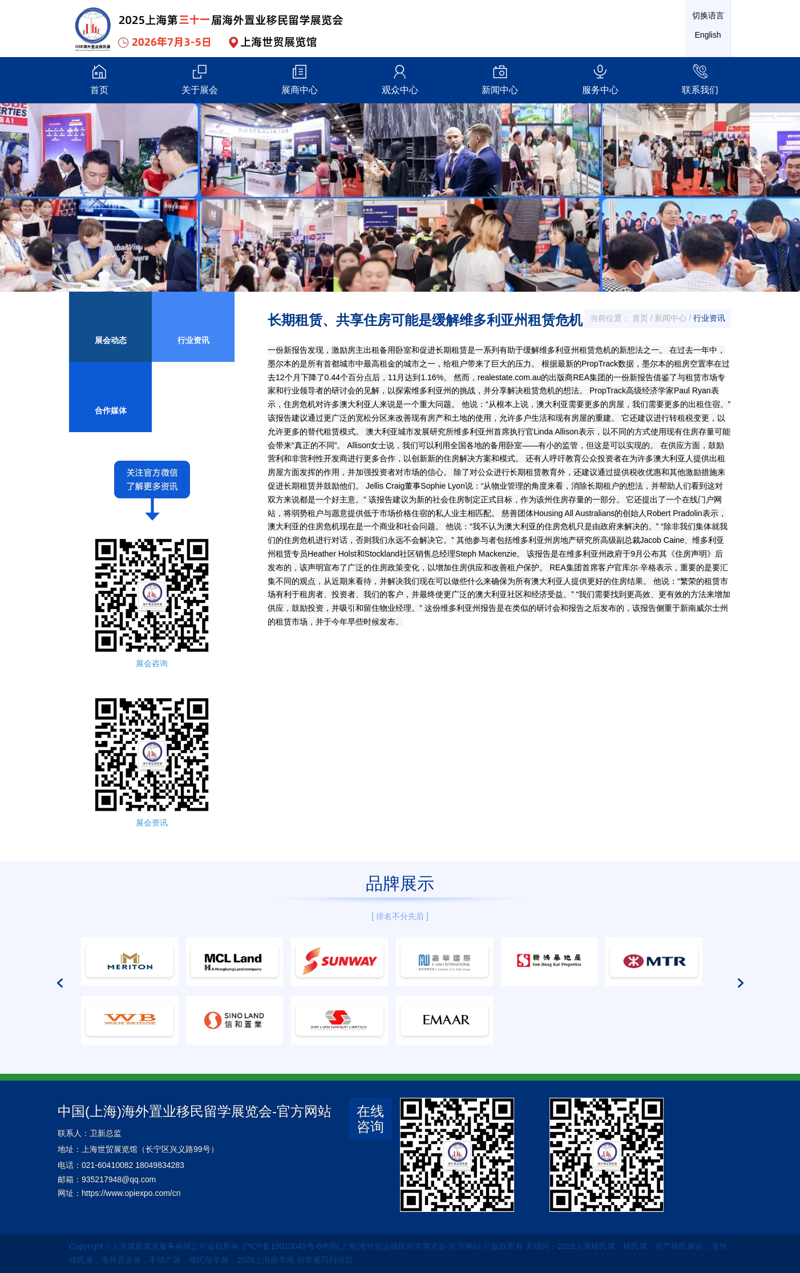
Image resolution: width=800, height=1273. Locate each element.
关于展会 (200, 79)
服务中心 (600, 79)
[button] (59, 927)
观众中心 (400, 79)
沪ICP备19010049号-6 (281, 1246)
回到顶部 (337, 1259)
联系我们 (700, 79)
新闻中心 (500, 79)
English (708, 34)
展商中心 (299, 79)
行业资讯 (709, 318)
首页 (99, 79)
